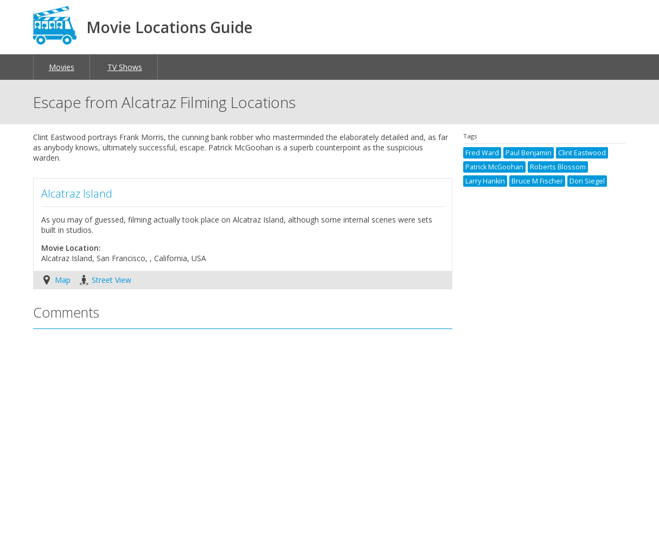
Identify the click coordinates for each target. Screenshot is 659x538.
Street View (111, 280)
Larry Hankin (485, 181)
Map (63, 280)
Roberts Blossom (558, 167)
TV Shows (124, 67)
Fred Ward (482, 152)
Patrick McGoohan (494, 167)
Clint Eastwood (582, 152)
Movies (61, 67)
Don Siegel (587, 181)
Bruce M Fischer (537, 181)
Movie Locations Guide (169, 27)
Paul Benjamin (529, 152)
